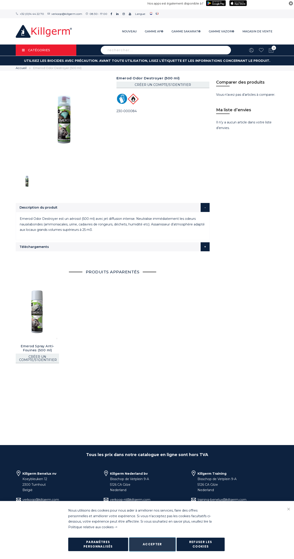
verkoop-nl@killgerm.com (130, 500)
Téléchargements (34, 247)
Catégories (36, 50)
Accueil (21, 68)
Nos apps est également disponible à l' (175, 3)
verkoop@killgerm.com (66, 14)
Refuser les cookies (200, 544)
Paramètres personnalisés (98, 544)
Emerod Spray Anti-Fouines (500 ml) (37, 348)
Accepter (152, 544)
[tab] (113, 207)
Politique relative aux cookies (91, 527)
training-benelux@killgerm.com (221, 500)
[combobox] (166, 50)
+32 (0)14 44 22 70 (32, 14)
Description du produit (38, 207)
